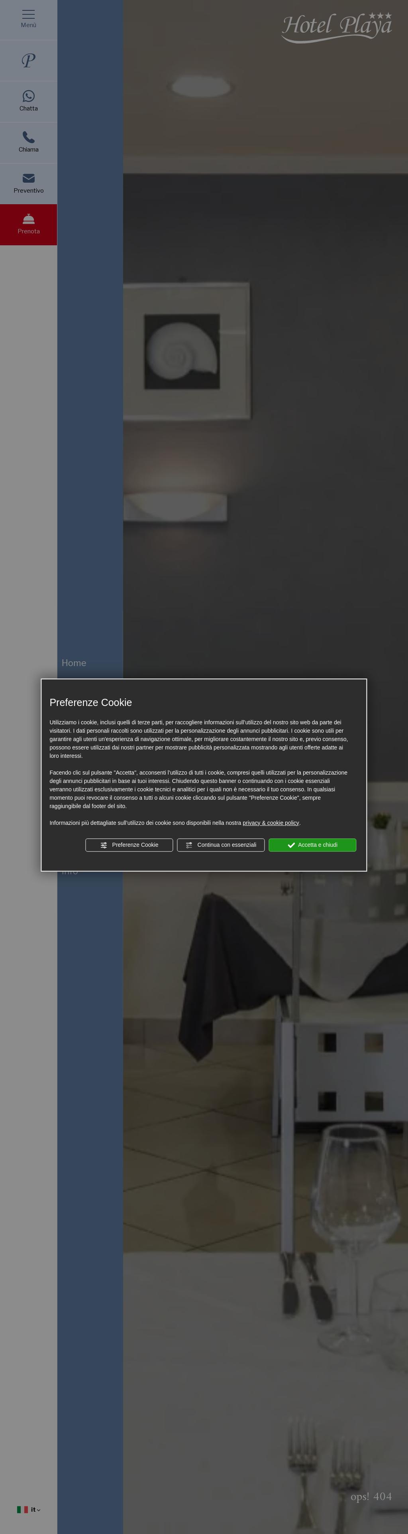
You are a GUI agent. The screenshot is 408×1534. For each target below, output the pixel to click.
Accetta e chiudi (312, 845)
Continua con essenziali (221, 845)
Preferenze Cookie (129, 845)
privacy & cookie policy (271, 823)
